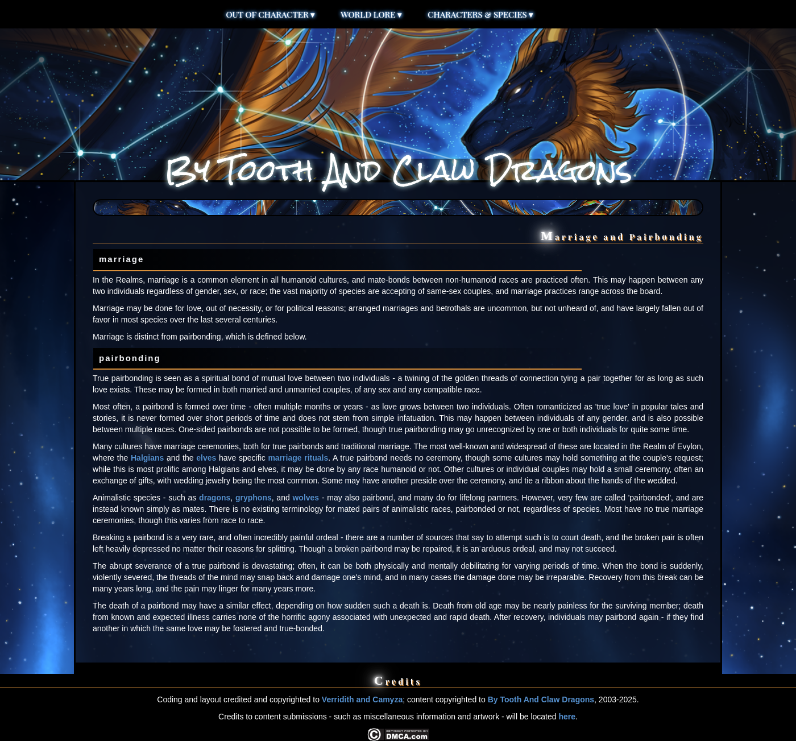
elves (206, 457)
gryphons (253, 497)
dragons (214, 497)
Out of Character (271, 14)
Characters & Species (480, 14)
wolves (305, 497)
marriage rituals (298, 457)
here (566, 716)
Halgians (147, 457)
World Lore (371, 14)
